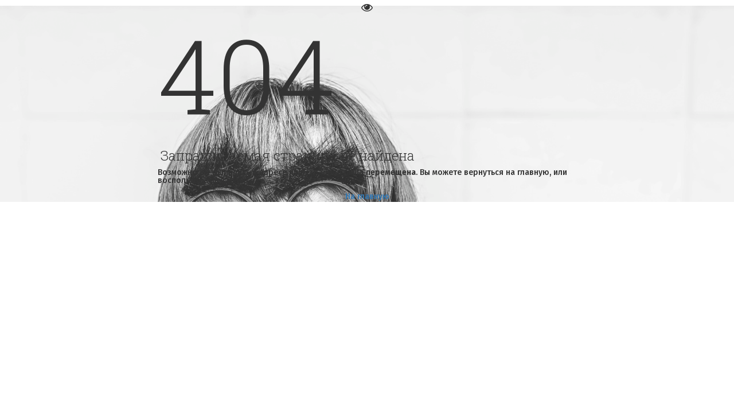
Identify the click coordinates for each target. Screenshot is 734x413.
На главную (367, 196)
